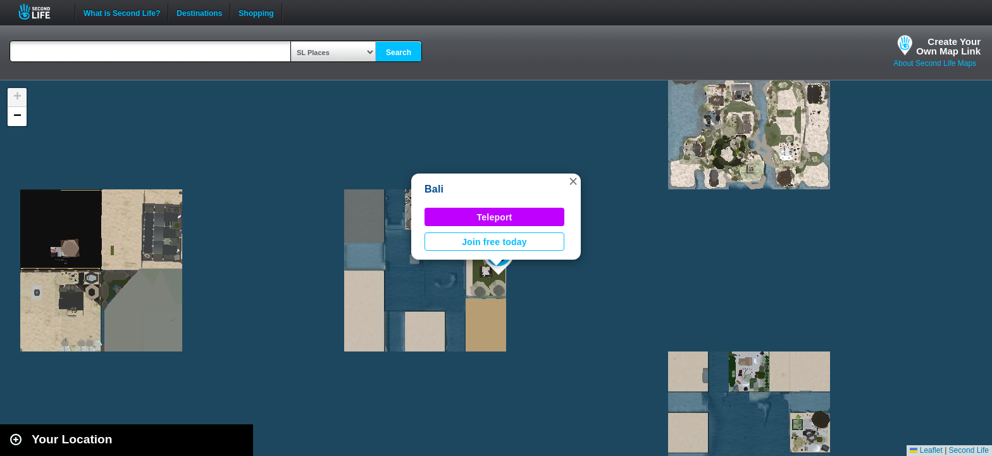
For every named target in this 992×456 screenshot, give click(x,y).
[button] (573, 181)
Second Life (41, 11)
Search (398, 52)
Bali (434, 189)
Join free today (494, 242)
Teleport (494, 217)
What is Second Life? (122, 12)
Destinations (199, 12)
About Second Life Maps (934, 63)
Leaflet (926, 450)
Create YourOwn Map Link (948, 46)
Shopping (256, 12)
